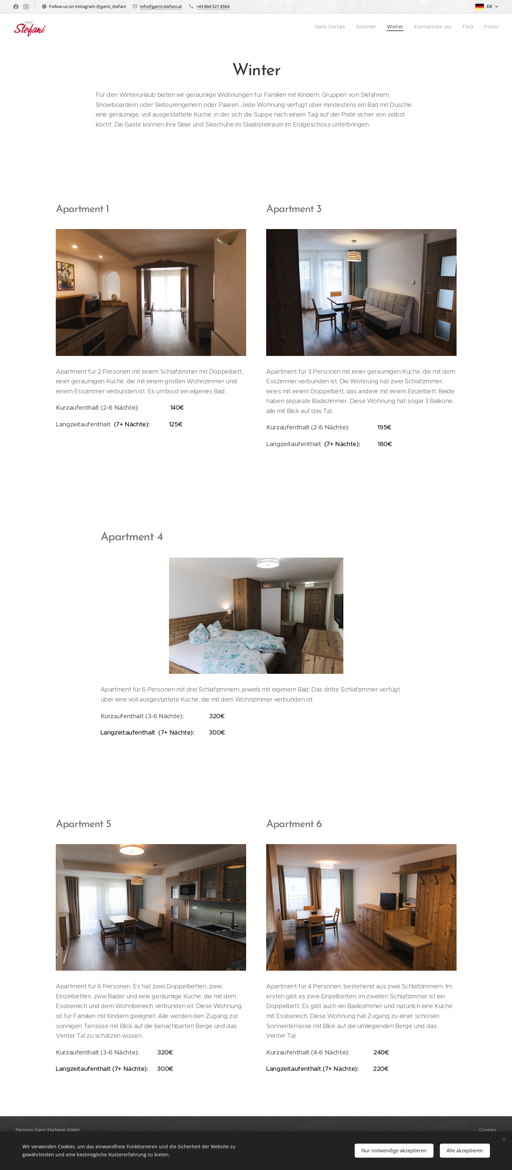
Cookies (488, 1130)
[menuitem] (339, 27)
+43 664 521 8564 (212, 6)
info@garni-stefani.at (161, 6)
